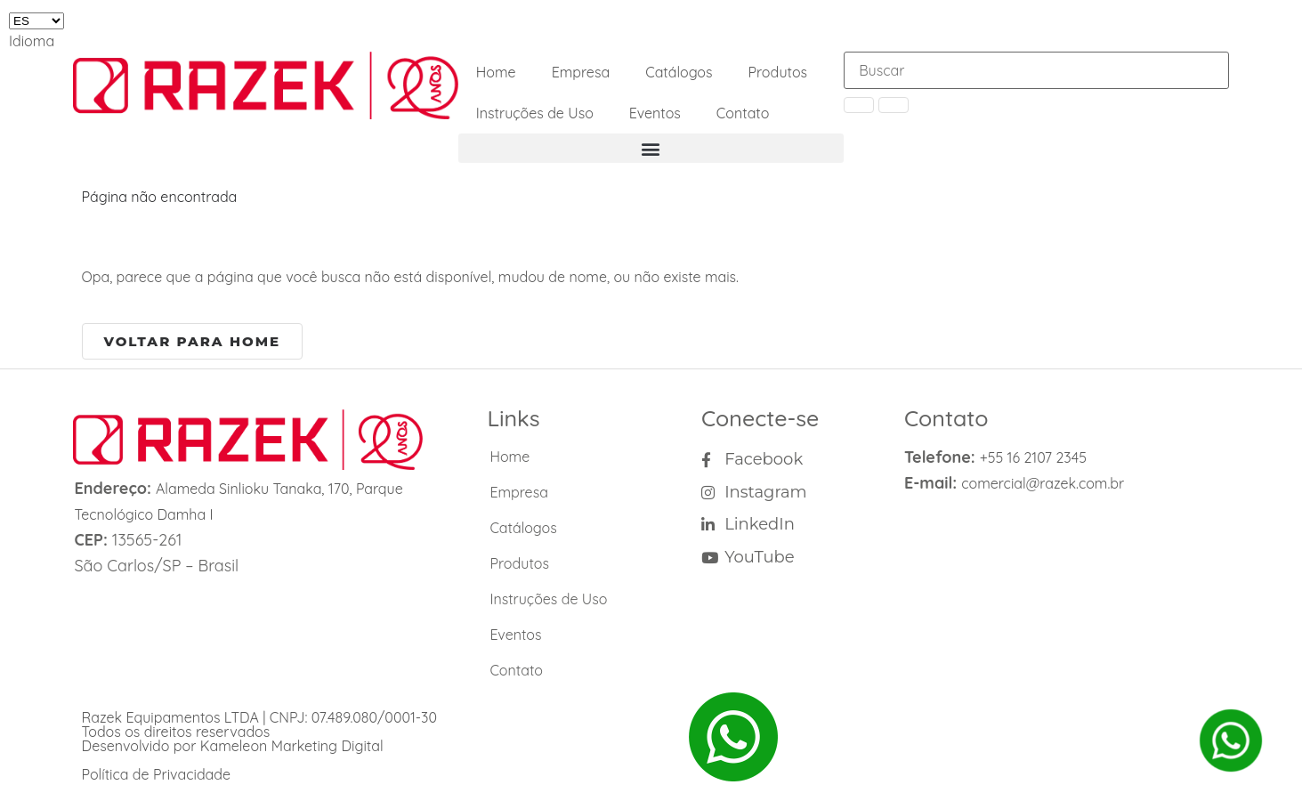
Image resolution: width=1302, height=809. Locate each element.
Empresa (581, 72)
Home (496, 72)
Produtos (778, 72)
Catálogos (678, 72)
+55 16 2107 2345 (1033, 457)
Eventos (655, 113)
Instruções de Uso (535, 113)
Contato (743, 113)
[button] (651, 148)
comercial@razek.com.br (1042, 483)
